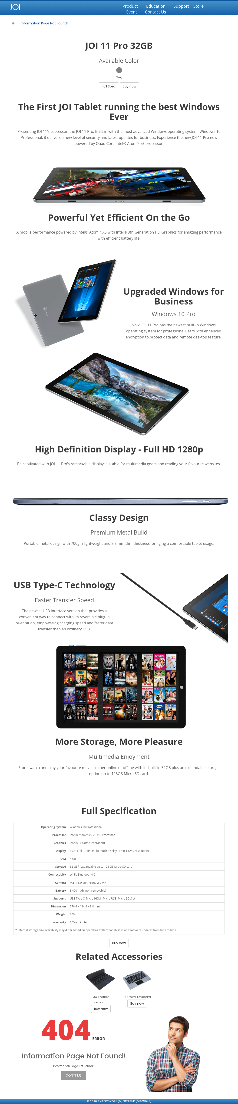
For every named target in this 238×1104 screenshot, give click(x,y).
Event (131, 12)
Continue (74, 1075)
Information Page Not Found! (44, 23)
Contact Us (155, 12)
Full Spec (109, 86)
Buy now (129, 86)
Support (181, 6)
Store (198, 6)
